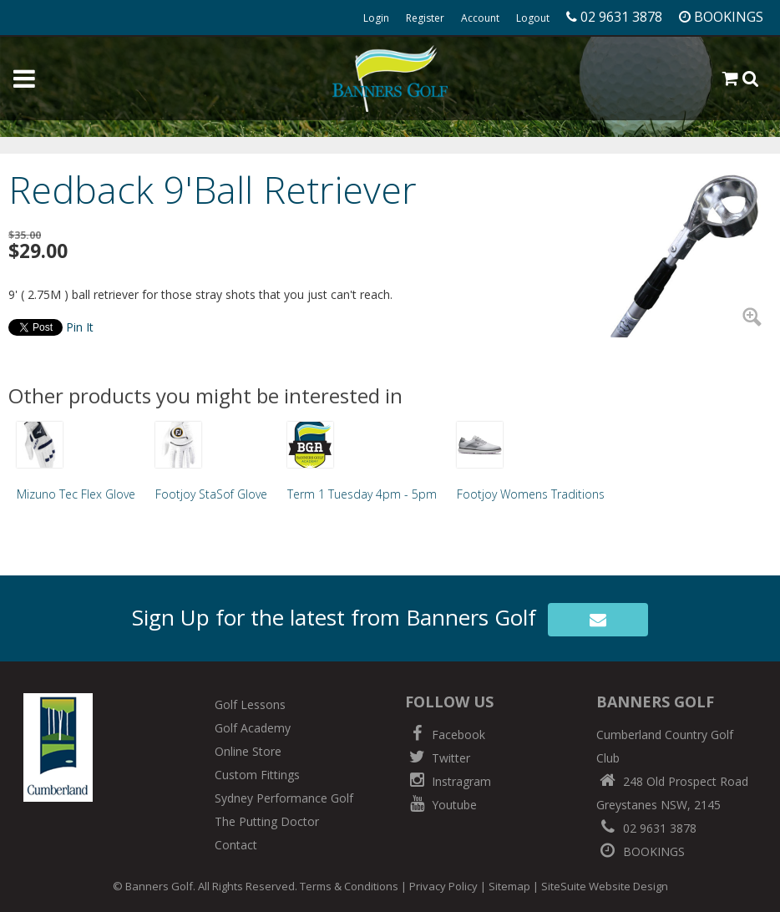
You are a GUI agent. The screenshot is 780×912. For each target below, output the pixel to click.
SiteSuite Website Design (604, 886)
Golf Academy (253, 728)
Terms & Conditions (349, 886)
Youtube (441, 805)
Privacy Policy (443, 886)
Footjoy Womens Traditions (531, 494)
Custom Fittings (257, 775)
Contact (236, 845)
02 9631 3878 (646, 828)
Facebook (445, 734)
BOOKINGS (640, 851)
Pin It (80, 327)
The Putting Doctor (267, 821)
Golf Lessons (250, 704)
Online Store (248, 751)
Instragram (448, 781)
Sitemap (509, 886)
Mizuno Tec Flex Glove (76, 494)
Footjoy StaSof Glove (211, 494)
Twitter (437, 758)
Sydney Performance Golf (284, 798)
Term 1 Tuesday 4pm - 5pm (362, 494)
